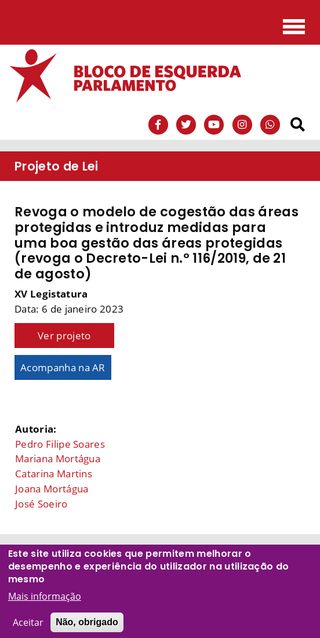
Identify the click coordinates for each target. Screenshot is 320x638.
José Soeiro (41, 503)
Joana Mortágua (51, 488)
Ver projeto (64, 335)
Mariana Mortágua (57, 458)
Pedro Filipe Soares (60, 444)
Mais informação (44, 602)
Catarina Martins (53, 473)
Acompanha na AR (63, 367)
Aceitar (28, 628)
